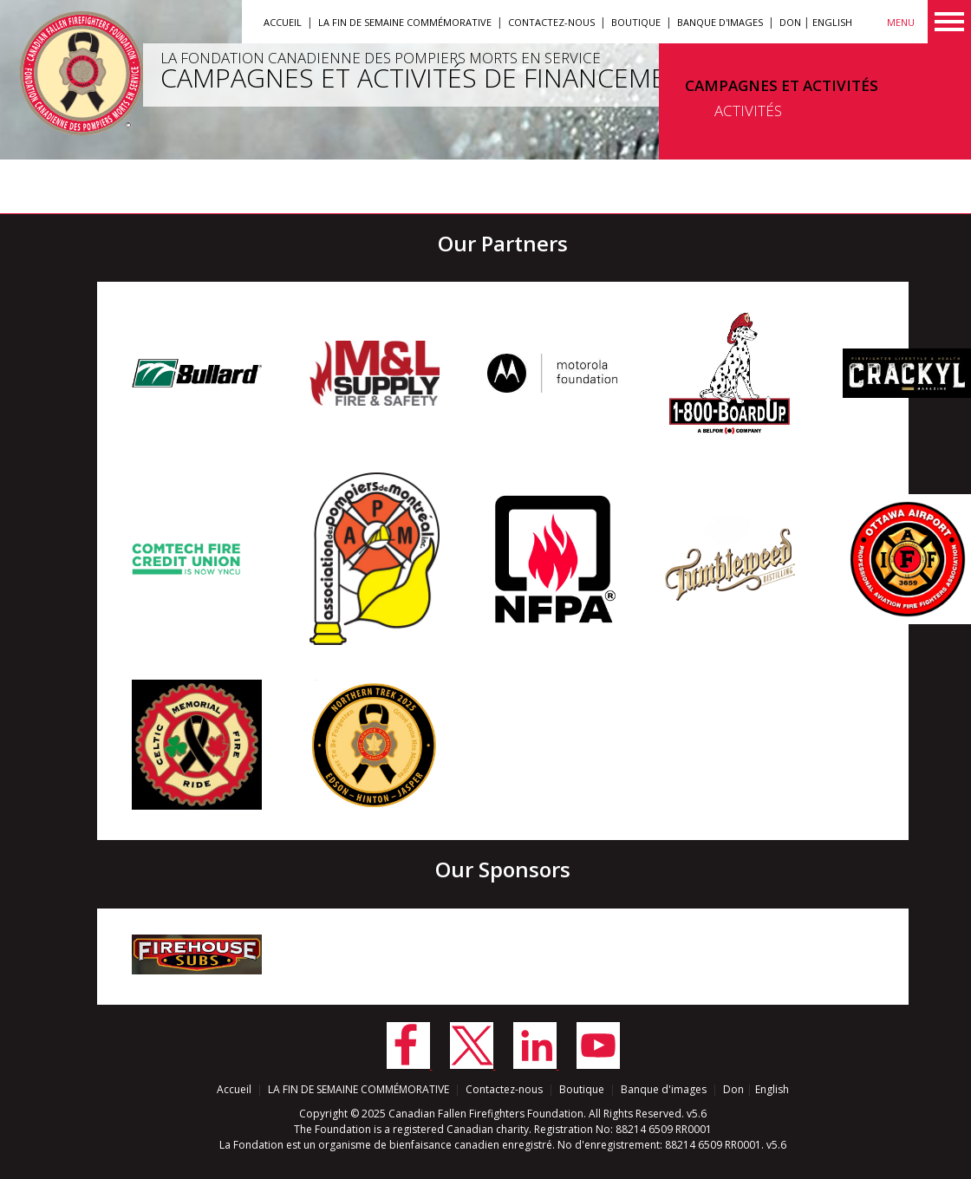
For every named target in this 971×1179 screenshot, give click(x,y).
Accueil (283, 22)
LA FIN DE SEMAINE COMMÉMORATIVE (405, 22)
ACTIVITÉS (748, 111)
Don (790, 22)
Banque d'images (720, 22)
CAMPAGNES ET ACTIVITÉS (781, 85)
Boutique (636, 22)
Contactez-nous (551, 22)
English (832, 22)
